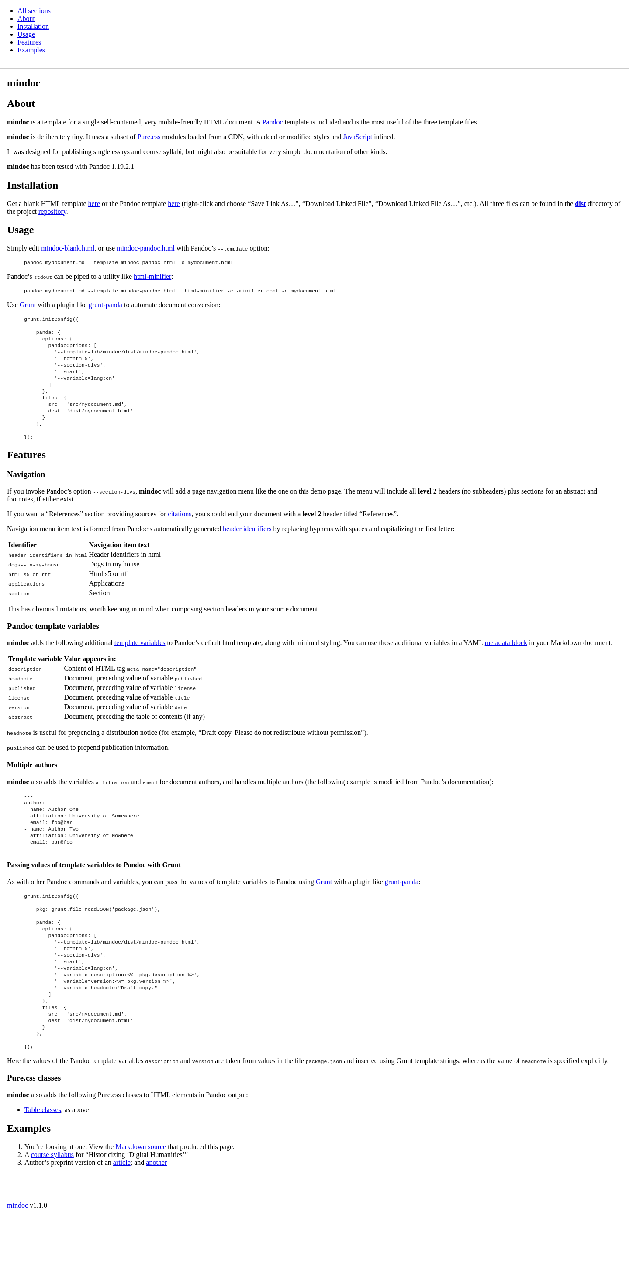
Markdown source (140, 1217)
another (156, 1233)
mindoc (17, 1276)
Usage (26, 34)
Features (29, 42)
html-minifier (152, 277)
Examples (31, 50)
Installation (33, 26)
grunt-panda (105, 307)
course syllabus (52, 1225)
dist (580, 203)
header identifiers (247, 556)
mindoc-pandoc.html (146, 248)
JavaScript (358, 137)
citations (179, 541)
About (26, 18)
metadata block (506, 670)
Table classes (42, 1180)
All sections (34, 10)
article (122, 1233)
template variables (140, 670)
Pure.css (148, 137)
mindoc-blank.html (67, 248)
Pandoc (273, 122)
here (94, 203)
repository (52, 211)
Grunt (28, 307)
